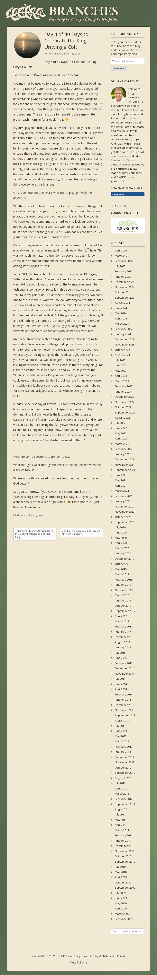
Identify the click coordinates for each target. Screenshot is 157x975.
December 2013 (124, 705)
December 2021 (124, 459)
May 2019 (121, 569)
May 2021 (121, 480)
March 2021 (122, 491)
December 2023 (124, 339)
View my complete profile (126, 187)
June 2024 (121, 308)
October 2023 (123, 350)
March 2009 (122, 914)
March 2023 (122, 381)
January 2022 (123, 454)
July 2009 (120, 893)
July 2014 (120, 679)
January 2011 (123, 841)
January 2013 (123, 752)
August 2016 (122, 642)
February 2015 (123, 663)
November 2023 (124, 344)
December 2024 (124, 282)
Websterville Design (112, 956)
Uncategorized (36, 515)
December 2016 (124, 637)
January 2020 (123, 553)
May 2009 (121, 903)
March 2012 (122, 793)
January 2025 (123, 277)
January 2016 (123, 647)
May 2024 (121, 313)
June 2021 (121, 475)
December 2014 (124, 668)
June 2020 (121, 532)
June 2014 (121, 684)
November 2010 (124, 851)
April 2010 (121, 877)
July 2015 (120, 653)
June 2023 (121, 365)
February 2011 (123, 835)
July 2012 (120, 783)
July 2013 (120, 726)
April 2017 (121, 616)
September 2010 (125, 861)
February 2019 (123, 579)
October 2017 (123, 605)
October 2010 (123, 856)
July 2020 (120, 527)
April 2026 (121, 250)
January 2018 (123, 600)
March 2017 (122, 621)
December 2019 (124, 559)
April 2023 (121, 376)
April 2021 (121, 485)
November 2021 (124, 465)
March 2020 (122, 548)
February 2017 (123, 626)
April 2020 (121, 543)
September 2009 (125, 887)
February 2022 (123, 449)
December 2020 (124, 506)
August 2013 (122, 720)
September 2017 (125, 611)
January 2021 (123, 501)
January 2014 (123, 699)
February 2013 (123, 747)
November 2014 (124, 673)
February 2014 (123, 694)
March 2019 (122, 574)
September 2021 (125, 470)
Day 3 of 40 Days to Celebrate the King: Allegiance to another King (34, 534)
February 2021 (123, 496)
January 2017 (123, 632)
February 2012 (123, 799)
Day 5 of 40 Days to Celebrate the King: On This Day (81, 532)
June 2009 (121, 898)
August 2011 (122, 809)
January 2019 (123, 585)
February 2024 (123, 329)
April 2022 (121, 438)
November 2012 (124, 762)
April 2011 (121, 825)
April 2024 (121, 318)
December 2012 (124, 757)
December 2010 (124, 846)
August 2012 (122, 778)
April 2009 (121, 908)
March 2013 (122, 741)
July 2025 (120, 266)
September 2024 (125, 297)
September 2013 (125, 715)
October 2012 (123, 767)
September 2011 (125, 804)
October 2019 (123, 564)
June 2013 (121, 731)
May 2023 (121, 371)
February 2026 (123, 261)
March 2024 (122, 323)
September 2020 (125, 522)
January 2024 (123, 334)
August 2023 (122, 355)
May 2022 (121, 433)
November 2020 (124, 511)
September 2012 (125, 773)
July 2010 (120, 867)
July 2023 (120, 360)
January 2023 (123, 391)
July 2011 (120, 814)
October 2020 (123, 517)
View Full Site (78, 962)
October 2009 (123, 882)
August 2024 (122, 303)
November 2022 (124, 402)
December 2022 (124, 397)
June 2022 (121, 428)
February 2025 (123, 271)
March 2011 (122, 830)
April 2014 (121, 689)
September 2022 (125, 412)
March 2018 (122, 595)
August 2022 (122, 417)
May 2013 (121, 736)
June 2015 (121, 658)
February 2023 (123, 386)
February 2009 (123, 919)
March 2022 (122, 444)
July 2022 (120, 423)
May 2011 (121, 820)
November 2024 (124, 287)
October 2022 (123, 407)
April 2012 (121, 788)
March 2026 (122, 256)
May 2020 (121, 538)
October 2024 (123, 292)
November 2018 (124, 590)
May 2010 (121, 872)
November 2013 (124, 710)
